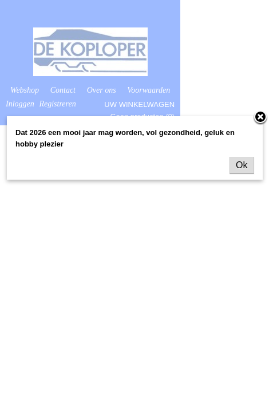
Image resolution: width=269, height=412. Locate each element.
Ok (241, 165)
